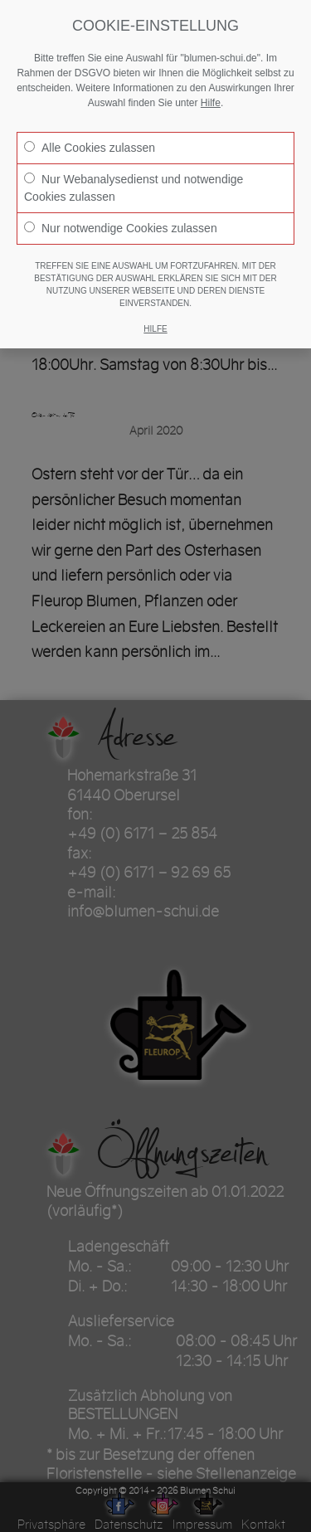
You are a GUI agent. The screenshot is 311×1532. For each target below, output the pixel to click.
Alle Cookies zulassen (89, 147)
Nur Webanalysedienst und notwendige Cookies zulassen (133, 188)
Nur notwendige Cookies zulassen (120, 228)
